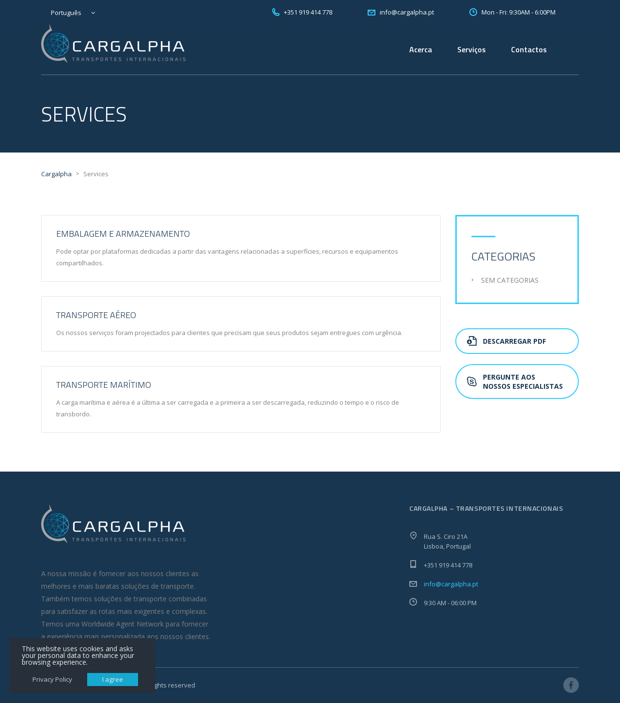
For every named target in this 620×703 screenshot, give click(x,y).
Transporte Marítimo (103, 384)
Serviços (471, 49)
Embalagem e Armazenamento (123, 233)
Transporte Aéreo (96, 314)
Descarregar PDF (506, 341)
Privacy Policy (52, 679)
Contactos (529, 49)
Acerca (420, 49)
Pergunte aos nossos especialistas (515, 381)
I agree (112, 679)
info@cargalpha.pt (451, 584)
